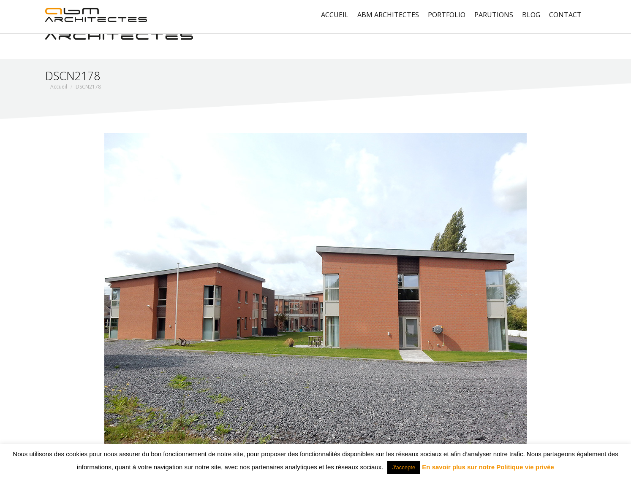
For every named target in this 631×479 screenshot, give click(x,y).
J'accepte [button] (404, 467)
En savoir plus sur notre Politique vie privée (488, 467)
